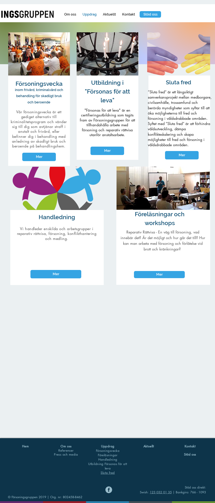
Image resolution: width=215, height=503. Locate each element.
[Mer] (39, 157)
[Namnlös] (108, 489)
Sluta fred (108, 473)
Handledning (107, 459)
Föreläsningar (108, 455)
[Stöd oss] (150, 14)
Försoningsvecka (108, 451)
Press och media (66, 454)
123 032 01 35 (161, 492)
